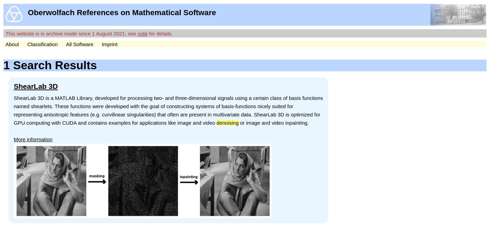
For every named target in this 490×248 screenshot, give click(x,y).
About (12, 44)
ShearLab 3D (36, 86)
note (142, 34)
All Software (79, 44)
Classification (42, 44)
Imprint (110, 44)
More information (33, 139)
